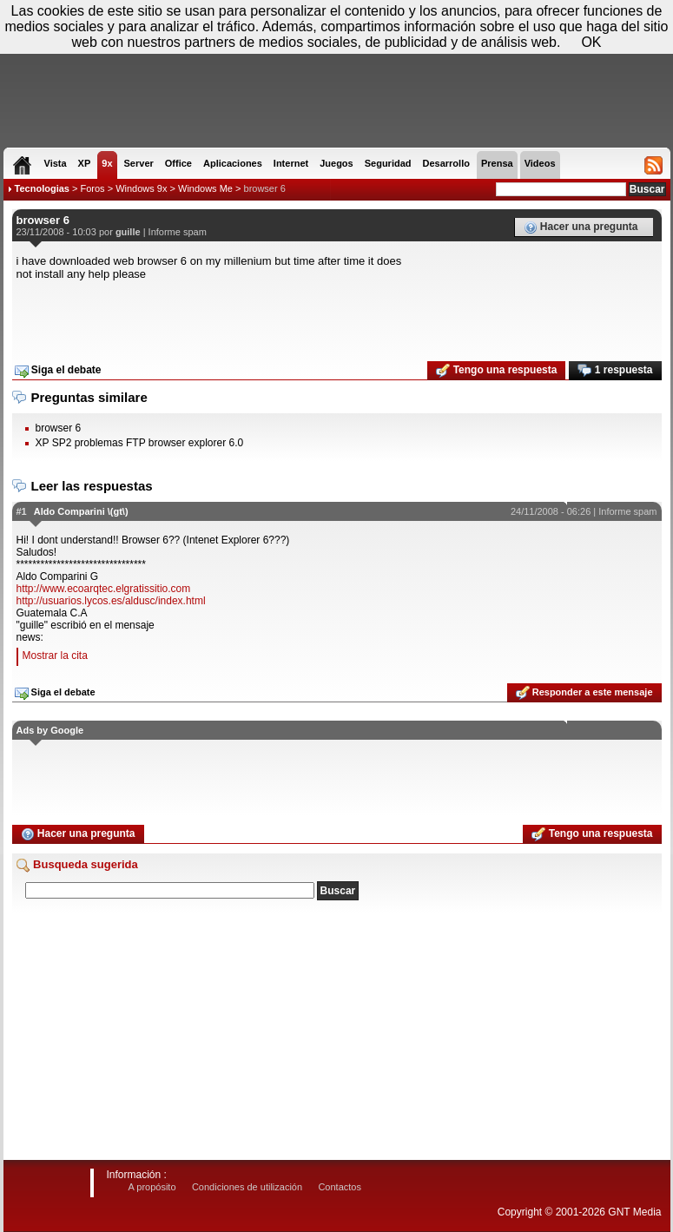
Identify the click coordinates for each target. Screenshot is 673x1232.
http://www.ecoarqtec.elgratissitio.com (103, 589)
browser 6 (265, 188)
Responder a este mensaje (584, 693)
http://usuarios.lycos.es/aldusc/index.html (111, 601)
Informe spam (177, 232)
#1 (21, 511)
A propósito (152, 1187)
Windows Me (205, 188)
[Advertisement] (337, 315)
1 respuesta (614, 371)
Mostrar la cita (55, 655)
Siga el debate (58, 371)
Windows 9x (141, 188)
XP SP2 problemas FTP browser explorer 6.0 (140, 443)
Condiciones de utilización (247, 1187)
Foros (92, 188)
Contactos (339, 1187)
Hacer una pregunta (581, 227)
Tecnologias (42, 188)
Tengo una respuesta (496, 371)
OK (591, 42)
